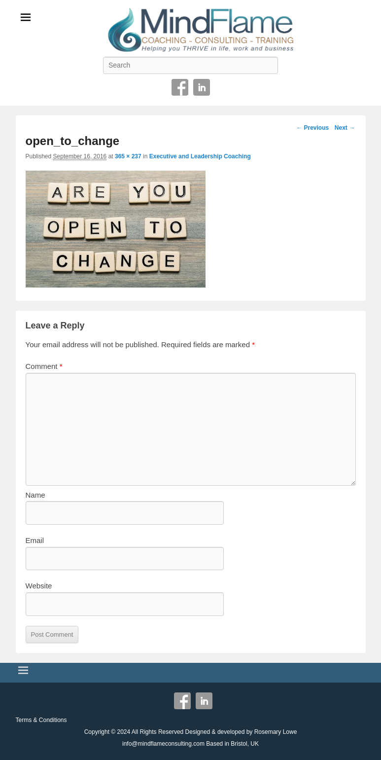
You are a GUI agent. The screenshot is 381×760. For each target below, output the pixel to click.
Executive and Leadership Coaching (200, 156)
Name (35, 495)
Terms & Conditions (41, 720)
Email (35, 540)
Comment (44, 366)
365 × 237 (128, 156)
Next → (345, 127)
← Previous (312, 127)
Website (39, 585)
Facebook (180, 87)
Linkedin (201, 87)
